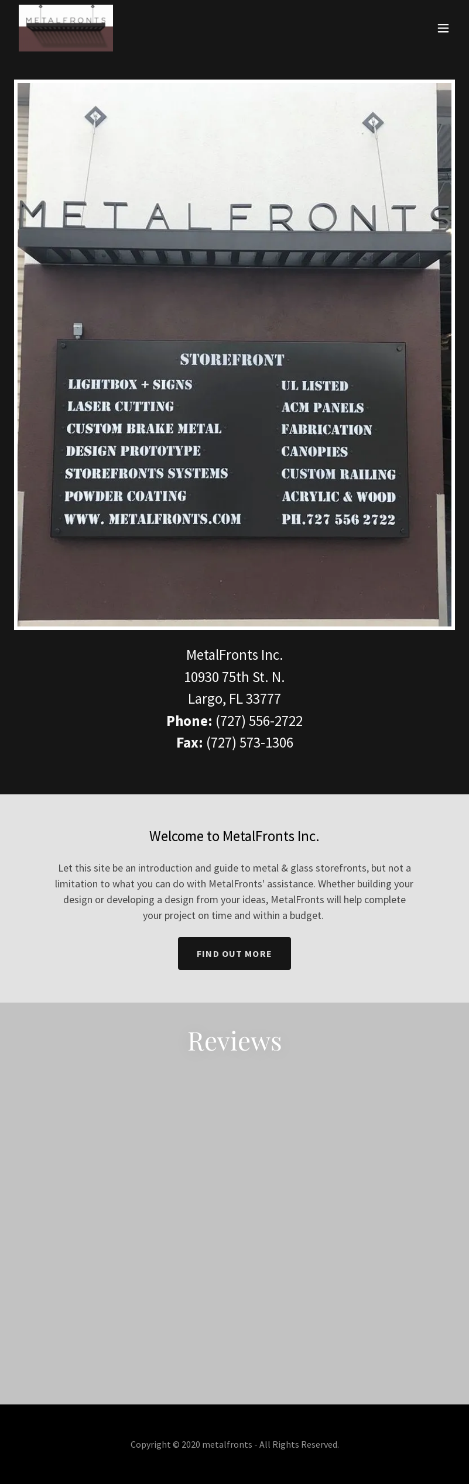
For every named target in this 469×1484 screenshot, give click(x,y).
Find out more (234, 953)
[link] (66, 28)
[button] (443, 28)
